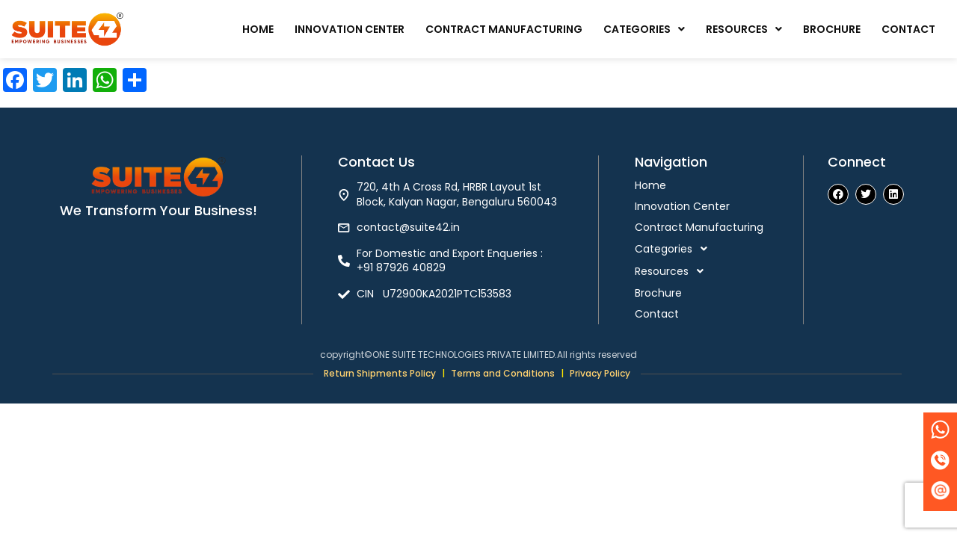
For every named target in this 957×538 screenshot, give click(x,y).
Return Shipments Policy (380, 373)
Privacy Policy (600, 373)
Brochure (832, 29)
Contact (908, 29)
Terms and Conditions (503, 373)
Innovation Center (349, 29)
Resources (744, 29)
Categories (644, 29)
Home (258, 29)
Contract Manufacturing (503, 29)
